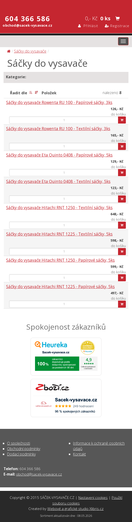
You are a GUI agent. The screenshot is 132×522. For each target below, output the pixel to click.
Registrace (117, 25)
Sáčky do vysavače (30, 51)
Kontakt (79, 454)
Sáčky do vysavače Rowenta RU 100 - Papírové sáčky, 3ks (59, 102)
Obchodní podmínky (23, 448)
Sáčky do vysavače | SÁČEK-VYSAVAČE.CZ (66, 5)
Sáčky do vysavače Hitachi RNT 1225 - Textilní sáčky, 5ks (59, 234)
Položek (49, 92)
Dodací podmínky (21, 454)
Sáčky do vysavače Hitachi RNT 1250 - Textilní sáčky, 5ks (59, 207)
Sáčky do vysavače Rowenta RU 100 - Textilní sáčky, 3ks (58, 128)
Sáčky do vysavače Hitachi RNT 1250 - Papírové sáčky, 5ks (60, 260)
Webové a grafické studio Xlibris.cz (75, 508)
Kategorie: (16, 76)
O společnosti (18, 443)
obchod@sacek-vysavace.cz (39, 474)
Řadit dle (18, 92)
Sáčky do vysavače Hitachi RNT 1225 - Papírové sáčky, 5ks (60, 286)
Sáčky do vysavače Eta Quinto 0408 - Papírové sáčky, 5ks (59, 155)
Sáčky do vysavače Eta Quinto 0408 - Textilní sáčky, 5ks (58, 181)
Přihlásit (88, 25)
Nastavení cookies (93, 497)
